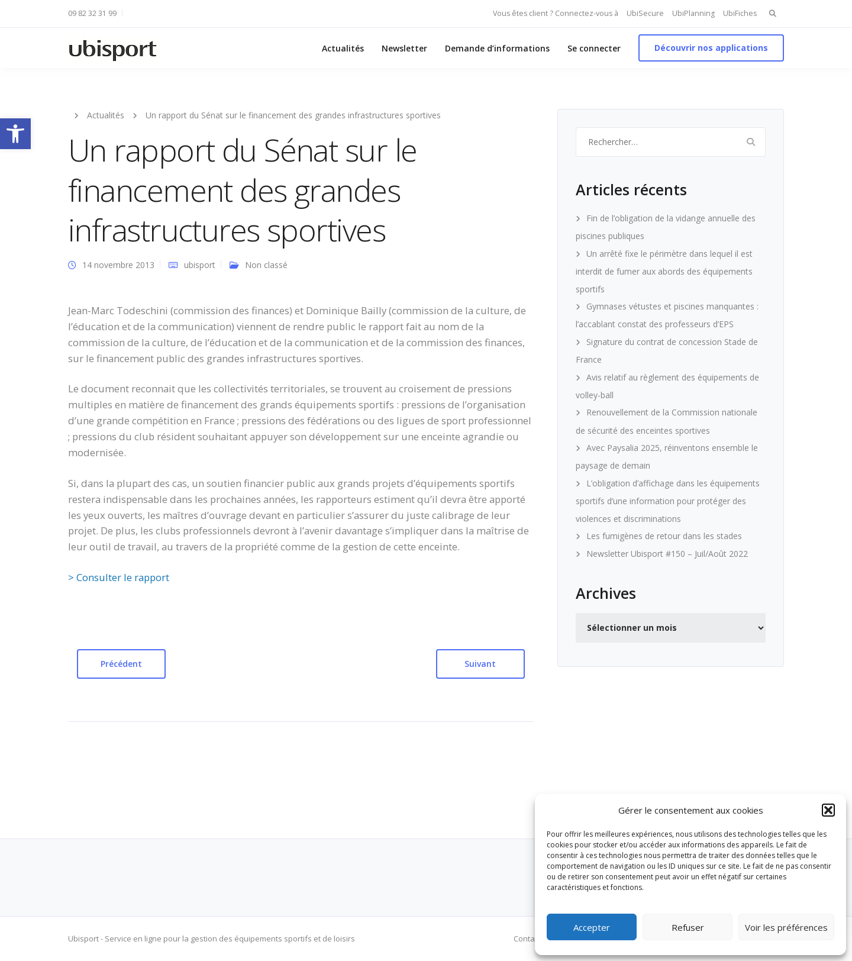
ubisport (199, 264)
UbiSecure (645, 13)
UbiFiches (740, 13)
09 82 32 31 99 (92, 13)
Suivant (480, 663)
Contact (527, 938)
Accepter (591, 927)
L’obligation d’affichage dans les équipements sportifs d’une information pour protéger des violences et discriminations (668, 501)
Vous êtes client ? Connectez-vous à (555, 13)
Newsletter (404, 48)
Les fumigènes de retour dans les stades (664, 535)
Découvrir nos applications (711, 47)
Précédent (121, 663)
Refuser (688, 927)
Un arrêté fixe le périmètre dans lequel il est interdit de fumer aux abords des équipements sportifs (664, 271)
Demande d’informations (497, 48)
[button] (15, 133)
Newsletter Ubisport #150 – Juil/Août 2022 (667, 553)
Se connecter (594, 48)
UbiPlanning (693, 13)
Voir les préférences (786, 927)
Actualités (343, 48)
